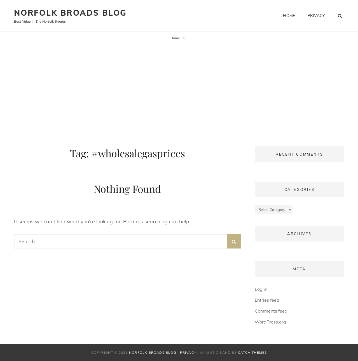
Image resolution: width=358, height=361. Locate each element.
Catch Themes (252, 352)
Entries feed (267, 300)
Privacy (316, 15)
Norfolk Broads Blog (70, 13)
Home (289, 15)
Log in (261, 289)
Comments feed (271, 311)
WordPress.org (270, 322)
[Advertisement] (179, 87)
